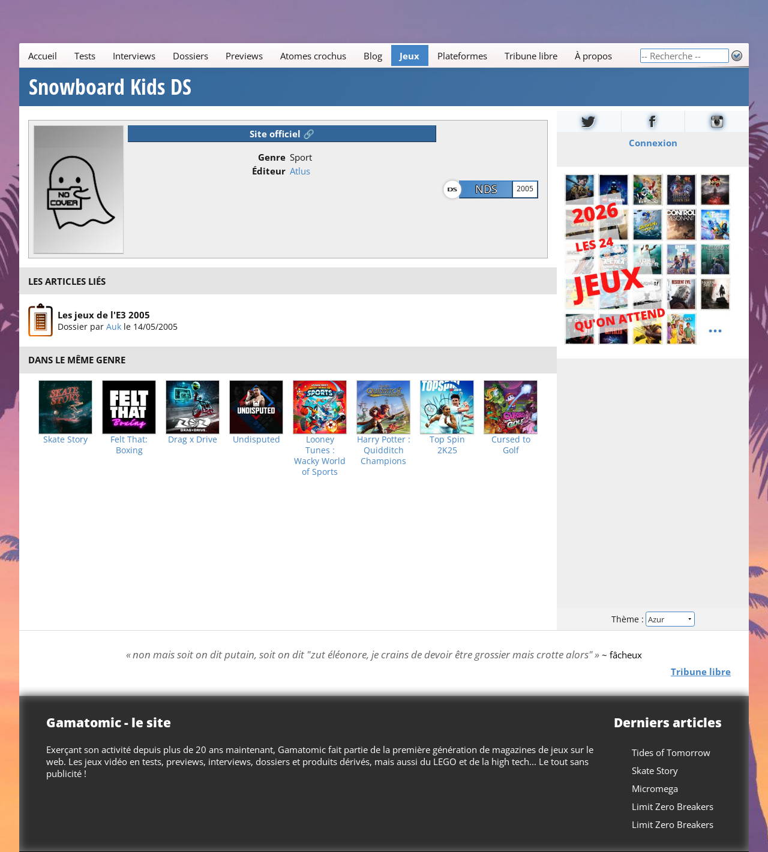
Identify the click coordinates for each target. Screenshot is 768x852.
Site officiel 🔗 (282, 134)
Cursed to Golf (510, 445)
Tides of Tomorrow (671, 752)
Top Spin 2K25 (447, 445)
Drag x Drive (192, 439)
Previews (244, 56)
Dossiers (190, 56)
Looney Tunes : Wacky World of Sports (320, 455)
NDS (486, 189)
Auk (113, 326)
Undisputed (256, 439)
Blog (373, 56)
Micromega (655, 788)
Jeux (409, 56)
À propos (593, 56)
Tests (84, 56)
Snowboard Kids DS (110, 87)
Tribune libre (531, 56)
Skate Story (65, 439)
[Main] (329, 55)
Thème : (652, 619)
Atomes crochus (313, 56)
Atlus (300, 171)
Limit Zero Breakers (672, 806)
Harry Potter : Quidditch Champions (383, 450)
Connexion (653, 143)
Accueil (42, 56)
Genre (272, 157)
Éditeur (269, 171)
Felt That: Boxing (129, 445)
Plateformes (462, 56)
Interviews (134, 56)
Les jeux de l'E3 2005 (104, 315)
